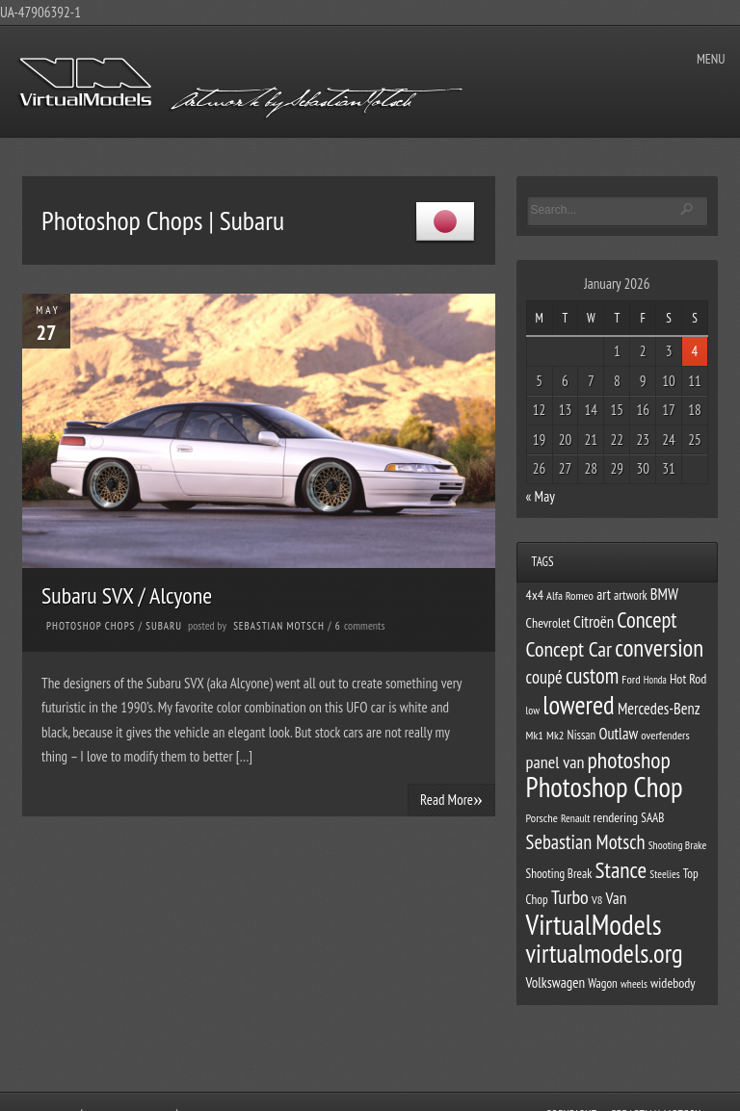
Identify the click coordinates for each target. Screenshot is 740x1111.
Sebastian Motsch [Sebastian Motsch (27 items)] (586, 842)
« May (540, 496)
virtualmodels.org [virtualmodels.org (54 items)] (604, 953)
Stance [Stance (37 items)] (621, 869)
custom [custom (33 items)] (592, 675)
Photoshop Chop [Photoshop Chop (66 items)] (604, 787)
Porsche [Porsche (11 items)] (542, 817)
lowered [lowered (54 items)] (578, 704)
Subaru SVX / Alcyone (126, 595)
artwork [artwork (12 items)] (631, 595)
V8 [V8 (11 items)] (597, 899)
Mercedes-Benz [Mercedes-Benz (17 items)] (659, 708)
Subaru (163, 626)
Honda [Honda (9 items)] (655, 679)
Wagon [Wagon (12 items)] (603, 983)
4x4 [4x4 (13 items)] (534, 595)
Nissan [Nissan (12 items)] (582, 735)
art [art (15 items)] (603, 594)
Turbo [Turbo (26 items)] (570, 897)
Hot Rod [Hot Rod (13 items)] (688, 678)
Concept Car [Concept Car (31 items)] (569, 648)
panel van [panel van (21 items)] (555, 762)
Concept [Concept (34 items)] (646, 619)
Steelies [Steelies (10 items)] (664, 873)
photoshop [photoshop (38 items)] (629, 760)
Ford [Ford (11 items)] (630, 678)
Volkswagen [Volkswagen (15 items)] (555, 982)
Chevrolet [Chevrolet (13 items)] (548, 623)
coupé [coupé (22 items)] (544, 676)
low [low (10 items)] (533, 710)
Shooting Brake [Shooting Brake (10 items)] (677, 845)
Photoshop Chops (90, 626)
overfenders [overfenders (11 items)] (665, 734)
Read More (451, 799)
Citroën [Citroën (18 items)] (593, 622)
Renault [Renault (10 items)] (575, 818)
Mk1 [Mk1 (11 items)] (534, 734)
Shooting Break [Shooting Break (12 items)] (559, 874)
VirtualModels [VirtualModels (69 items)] (594, 924)
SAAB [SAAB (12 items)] (652, 818)
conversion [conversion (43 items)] (659, 648)
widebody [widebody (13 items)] (672, 983)
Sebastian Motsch (279, 626)
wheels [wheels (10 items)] (634, 983)
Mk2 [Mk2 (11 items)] (555, 734)
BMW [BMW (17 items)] (664, 594)
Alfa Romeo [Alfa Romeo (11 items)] (570, 595)
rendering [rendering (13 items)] (616, 817)
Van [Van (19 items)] (616, 898)
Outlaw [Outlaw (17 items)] (619, 733)
